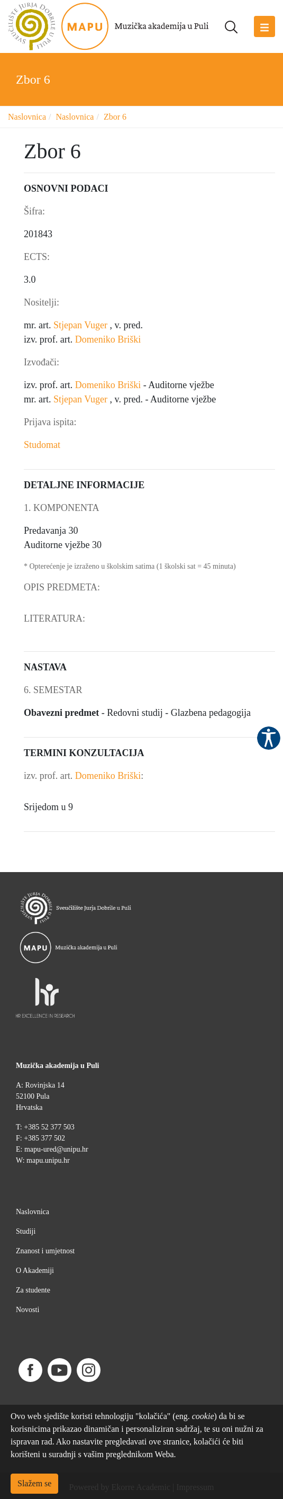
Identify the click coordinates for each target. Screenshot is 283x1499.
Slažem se (34, 1483)
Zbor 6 (115, 116)
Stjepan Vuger (81, 325)
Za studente (33, 1290)
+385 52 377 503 (49, 1127)
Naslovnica (27, 116)
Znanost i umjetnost (45, 1251)
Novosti (27, 1310)
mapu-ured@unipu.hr (56, 1149)
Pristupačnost (268, 738)
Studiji (25, 1231)
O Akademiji (35, 1270)
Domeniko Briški (108, 339)
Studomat (42, 444)
